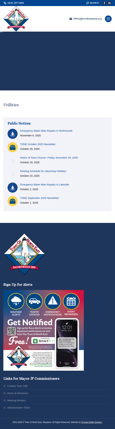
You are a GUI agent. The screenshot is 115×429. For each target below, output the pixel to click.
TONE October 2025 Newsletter (37, 144)
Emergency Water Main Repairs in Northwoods (46, 130)
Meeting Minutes (16, 400)
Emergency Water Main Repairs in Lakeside (44, 184)
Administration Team (18, 407)
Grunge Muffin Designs (91, 422)
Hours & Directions (17, 393)
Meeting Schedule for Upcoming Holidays (43, 171)
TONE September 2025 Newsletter (39, 198)
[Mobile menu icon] (108, 18)
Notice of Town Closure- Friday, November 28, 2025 (49, 157)
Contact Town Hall (17, 385)
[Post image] (13, 134)
